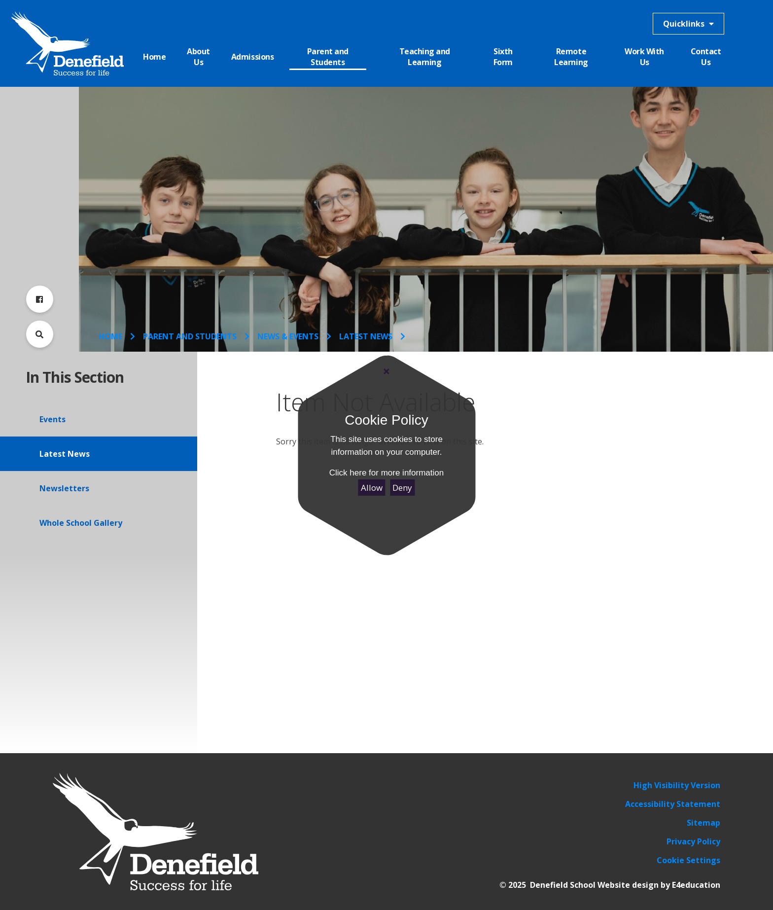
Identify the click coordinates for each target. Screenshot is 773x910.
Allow (372, 487)
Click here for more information (386, 472)
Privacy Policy (693, 841)
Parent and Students (190, 336)
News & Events (287, 336)
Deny (402, 487)
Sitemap (703, 822)
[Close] (386, 371)
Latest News (365, 336)
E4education (696, 884)
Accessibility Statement (672, 804)
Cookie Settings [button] (688, 860)
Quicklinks (688, 23)
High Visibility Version (676, 785)
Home (110, 336)
